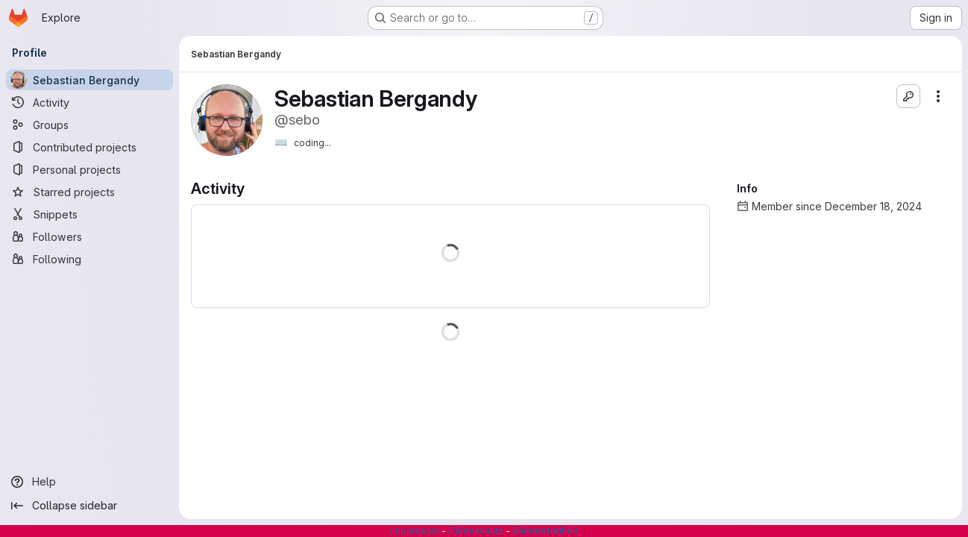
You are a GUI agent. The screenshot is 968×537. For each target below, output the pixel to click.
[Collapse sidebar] (89, 505)
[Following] (89, 258)
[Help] (89, 481)
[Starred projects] (89, 191)
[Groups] (89, 124)
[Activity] (89, 102)
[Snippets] (89, 214)
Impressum (414, 530)
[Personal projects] (89, 169)
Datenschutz (475, 530)
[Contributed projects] (89, 146)
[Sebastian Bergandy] (89, 79)
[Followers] (89, 236)
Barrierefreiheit (545, 530)
